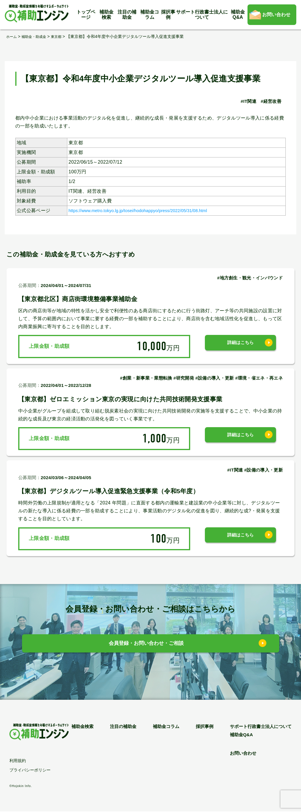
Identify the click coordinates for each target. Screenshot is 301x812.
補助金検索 (106, 14)
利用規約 (17, 761)
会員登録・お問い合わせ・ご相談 (146, 645)
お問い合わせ (276, 14)
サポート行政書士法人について (202, 14)
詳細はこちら (240, 346)
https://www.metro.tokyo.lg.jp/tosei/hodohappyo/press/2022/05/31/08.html (148, 210)
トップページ (85, 14)
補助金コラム (149, 14)
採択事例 (168, 14)
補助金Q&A (238, 14)
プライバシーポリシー (30, 770)
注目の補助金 (127, 14)
